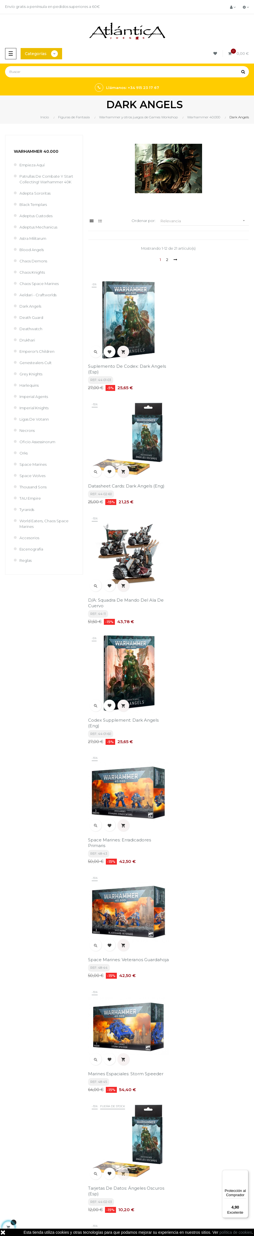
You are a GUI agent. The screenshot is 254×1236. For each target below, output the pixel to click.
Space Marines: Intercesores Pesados (118, 833)
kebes (103, 1213)
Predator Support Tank (196, 830)
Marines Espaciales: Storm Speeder (125, 713)
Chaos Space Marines (39, 283)
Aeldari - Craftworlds (37, 295)
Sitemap (10, 1194)
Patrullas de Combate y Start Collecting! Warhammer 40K (46, 179)
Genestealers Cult (35, 362)
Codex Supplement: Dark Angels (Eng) (206, 482)
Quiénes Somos (144, 1132)
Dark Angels (30, 306)
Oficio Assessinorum (37, 441)
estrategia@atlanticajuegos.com (32, 1138)
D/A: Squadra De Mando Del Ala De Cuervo (126, 482)
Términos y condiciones (151, 1107)
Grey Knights (30, 374)
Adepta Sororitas (35, 193)
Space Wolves (32, 475)
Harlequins (29, 385)
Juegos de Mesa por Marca (27, 1165)
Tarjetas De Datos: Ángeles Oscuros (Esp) (209, 716)
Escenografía (31, 549)
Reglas (25, 560)
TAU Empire (30, 498)
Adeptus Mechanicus (38, 227)
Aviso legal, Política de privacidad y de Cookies (164, 1120)
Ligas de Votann (34, 419)
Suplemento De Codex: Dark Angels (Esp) (127, 365)
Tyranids (26, 509)
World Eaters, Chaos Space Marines (44, 524)
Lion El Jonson (186, 947)
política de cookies (236, 1232)
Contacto (138, 1142)
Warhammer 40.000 (36, 151)
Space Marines (33, 464)
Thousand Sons (33, 487)
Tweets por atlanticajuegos (154, 1163)
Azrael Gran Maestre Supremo (120, 947)
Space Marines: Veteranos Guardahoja (198, 599)
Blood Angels (31, 249)
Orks (23, 453)
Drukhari (27, 340)
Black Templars (33, 204)
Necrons (27, 430)
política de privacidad (113, 1062)
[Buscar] (127, 71)
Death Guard (31, 317)
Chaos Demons (33, 261)
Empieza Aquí (32, 165)
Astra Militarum (32, 238)
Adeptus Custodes (35, 216)
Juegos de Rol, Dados (22, 1175)
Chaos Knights (32, 272)
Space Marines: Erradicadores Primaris (119, 599)
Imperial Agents (33, 396)
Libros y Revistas (17, 1185)
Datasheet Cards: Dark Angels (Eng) (209, 363)
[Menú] (245, 1173)
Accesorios (29, 538)
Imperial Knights (34, 408)
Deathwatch (30, 329)
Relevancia (205, 221)
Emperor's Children (36, 351)
